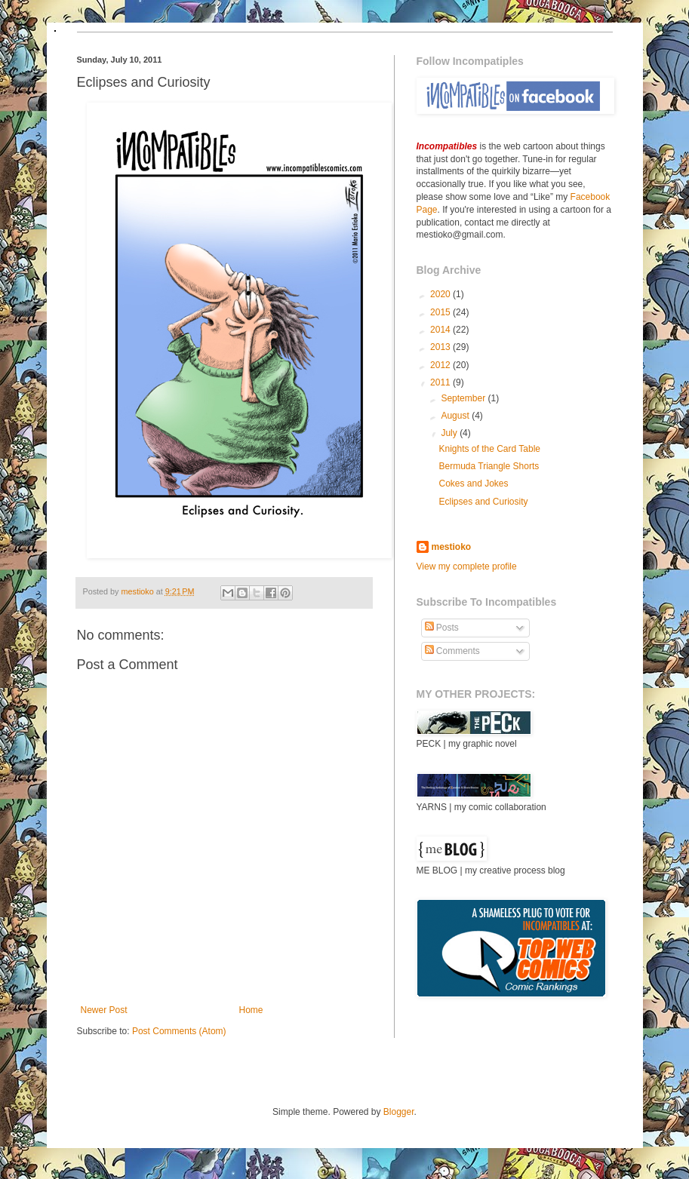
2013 (441, 347)
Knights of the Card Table (489, 449)
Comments (452, 651)
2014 (441, 329)
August (456, 415)
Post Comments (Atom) (179, 1031)
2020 (441, 294)
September (464, 398)
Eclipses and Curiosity (483, 501)
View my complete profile (467, 566)
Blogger (398, 1112)
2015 (441, 312)
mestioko (138, 591)
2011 (441, 382)
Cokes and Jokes (473, 483)
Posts (442, 627)
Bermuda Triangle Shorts (488, 466)
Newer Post (104, 1010)
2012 (441, 365)
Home (251, 1010)
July (450, 433)
